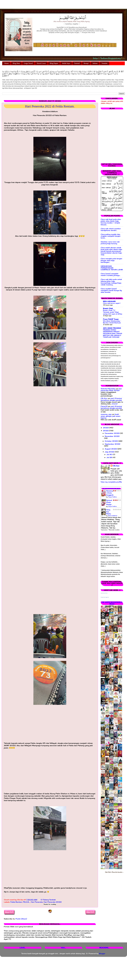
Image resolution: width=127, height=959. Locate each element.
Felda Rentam (16, 902)
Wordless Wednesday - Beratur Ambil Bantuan (112, 322)
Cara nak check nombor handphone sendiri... (111, 229)
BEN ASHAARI (109, 301)
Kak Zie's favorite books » (114, 872)
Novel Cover (41, 63)
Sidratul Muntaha (108, 389)
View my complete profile (111, 482)
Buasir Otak (108, 308)
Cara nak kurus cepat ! (112, 303)
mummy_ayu (106, 414)
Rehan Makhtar (112, 515)
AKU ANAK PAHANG (112, 328)
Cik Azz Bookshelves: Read (111, 488)
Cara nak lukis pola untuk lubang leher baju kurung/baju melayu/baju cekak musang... (111, 282)
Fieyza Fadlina (112, 497)
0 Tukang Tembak (48, 900)
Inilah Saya (66, 63)
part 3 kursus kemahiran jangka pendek (111, 399)
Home (6, 63)
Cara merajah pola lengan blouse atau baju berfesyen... (111, 260)
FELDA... (26, 902)
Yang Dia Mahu (108, 512)
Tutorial (77, 63)
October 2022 (111, 441)
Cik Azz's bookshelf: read (112, 603)
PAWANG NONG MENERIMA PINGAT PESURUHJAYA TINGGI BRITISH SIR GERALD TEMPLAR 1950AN (112, 333)
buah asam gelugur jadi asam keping (110, 416)
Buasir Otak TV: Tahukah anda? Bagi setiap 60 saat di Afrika (112, 312)
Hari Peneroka (37, 902)
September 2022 (112, 444)
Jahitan (95, 63)
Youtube (104, 63)
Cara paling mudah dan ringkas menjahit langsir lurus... (111, 236)
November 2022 (112, 436)
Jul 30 (110, 454)
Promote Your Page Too (105, 597)
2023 (106, 428)
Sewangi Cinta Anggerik (109, 493)
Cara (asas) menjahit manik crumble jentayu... (111, 274)
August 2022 (111, 449)
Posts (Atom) (21, 919)
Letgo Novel (28, 63)
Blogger (102, 953)
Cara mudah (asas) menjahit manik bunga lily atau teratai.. (111, 290)
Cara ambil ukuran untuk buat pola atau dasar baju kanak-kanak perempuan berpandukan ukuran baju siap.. (111, 251)
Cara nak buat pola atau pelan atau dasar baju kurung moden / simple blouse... (111, 222)
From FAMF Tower (111, 319)
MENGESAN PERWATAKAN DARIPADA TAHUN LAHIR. (112, 268)
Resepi (86, 63)
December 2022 (112, 433)
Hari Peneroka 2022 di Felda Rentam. (50, 106)
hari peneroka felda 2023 (111, 389)
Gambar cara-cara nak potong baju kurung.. (110, 242)
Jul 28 (110, 457)
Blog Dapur (54, 63)
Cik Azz (104, 398)
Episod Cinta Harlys (109, 502)
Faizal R (104, 406)
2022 (106, 431)
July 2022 (110, 452)
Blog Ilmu (16, 63)
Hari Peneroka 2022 (53, 902)
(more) (114, 404)
